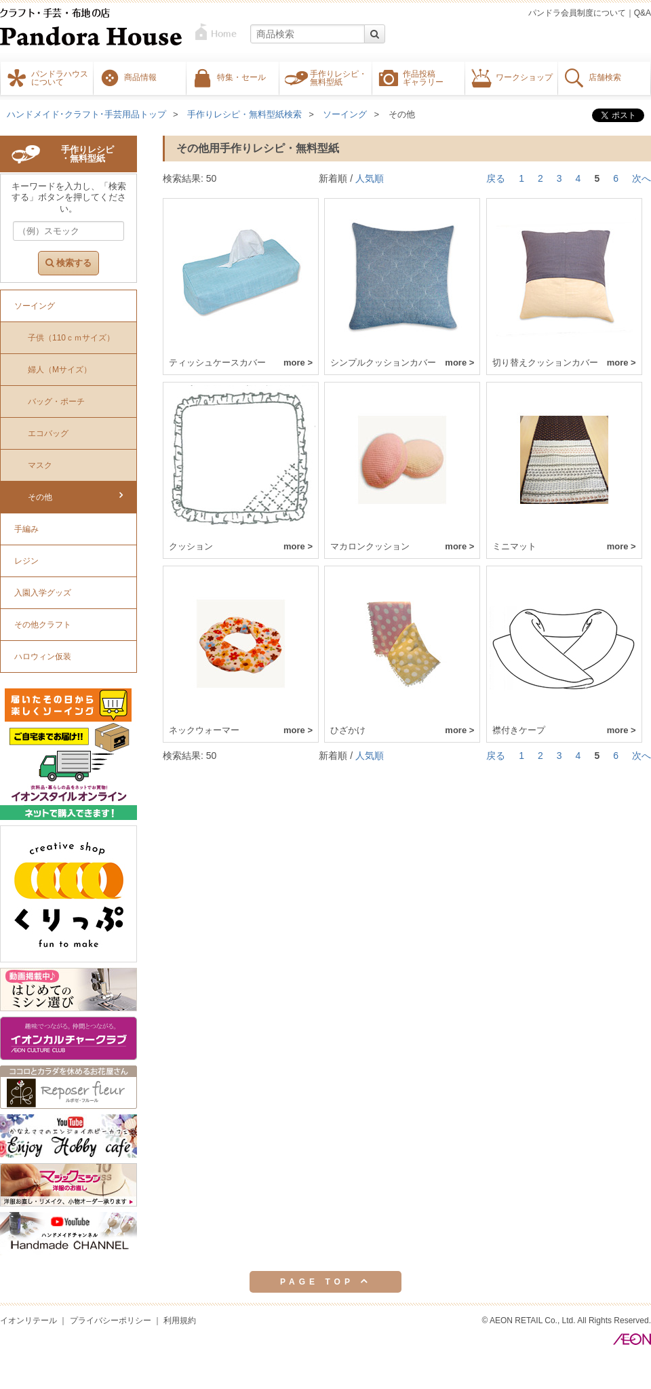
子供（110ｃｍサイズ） (71, 338)
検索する (68, 263)
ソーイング (345, 114)
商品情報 (140, 77)
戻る (495, 178)
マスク (40, 465)
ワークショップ (524, 77)
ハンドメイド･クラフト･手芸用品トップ (86, 114)
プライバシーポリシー (110, 1320)
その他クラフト (42, 624)
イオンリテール (28, 1320)
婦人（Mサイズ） (60, 369)
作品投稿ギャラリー (423, 77)
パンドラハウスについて (59, 77)
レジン (26, 561)
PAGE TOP (325, 1281)
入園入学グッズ (42, 593)
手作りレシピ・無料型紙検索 (244, 114)
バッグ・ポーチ (56, 401)
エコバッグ (48, 433)
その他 (402, 114)
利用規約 (179, 1320)
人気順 (369, 178)
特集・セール (241, 77)
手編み (26, 529)
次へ (641, 178)
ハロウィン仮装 (42, 656)
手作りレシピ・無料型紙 (338, 77)
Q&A (642, 13)
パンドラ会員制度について (577, 13)
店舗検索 (605, 77)
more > (298, 362)
